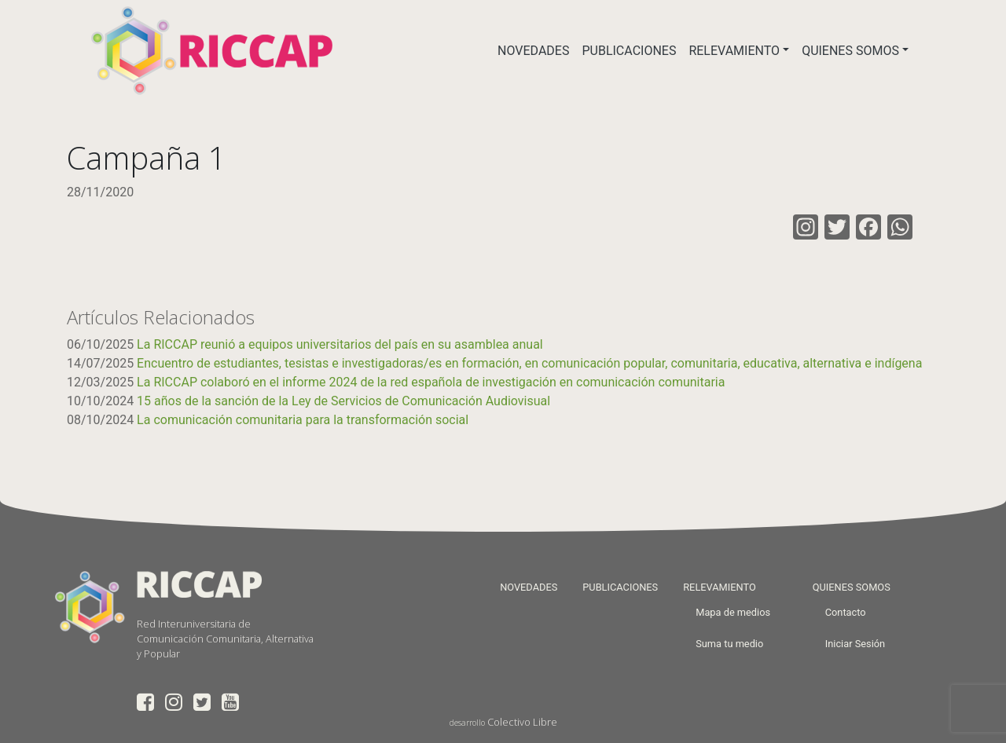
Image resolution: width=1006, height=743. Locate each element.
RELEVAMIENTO (734, 50)
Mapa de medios (733, 612)
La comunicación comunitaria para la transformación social (302, 419)
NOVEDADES (533, 50)
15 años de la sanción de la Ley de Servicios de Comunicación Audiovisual (343, 400)
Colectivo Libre (522, 722)
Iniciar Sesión (855, 644)
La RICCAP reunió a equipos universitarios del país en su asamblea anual (340, 344)
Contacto (845, 612)
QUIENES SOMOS (850, 50)
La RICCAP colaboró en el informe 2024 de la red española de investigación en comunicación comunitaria (431, 382)
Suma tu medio (729, 644)
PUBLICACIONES (629, 50)
